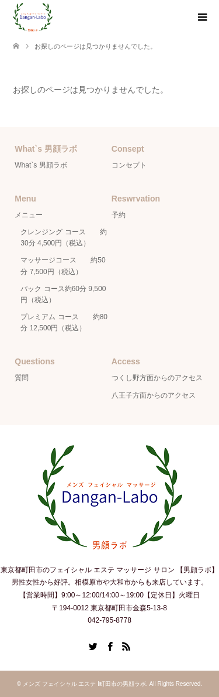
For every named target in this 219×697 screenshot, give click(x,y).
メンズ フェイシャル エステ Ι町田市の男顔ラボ (84, 684)
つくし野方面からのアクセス (157, 378)
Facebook (109, 645)
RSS (126, 645)
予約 (119, 215)
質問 (22, 378)
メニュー (29, 215)
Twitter (92, 645)
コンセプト (129, 165)
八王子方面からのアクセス (154, 395)
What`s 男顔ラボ (41, 165)
